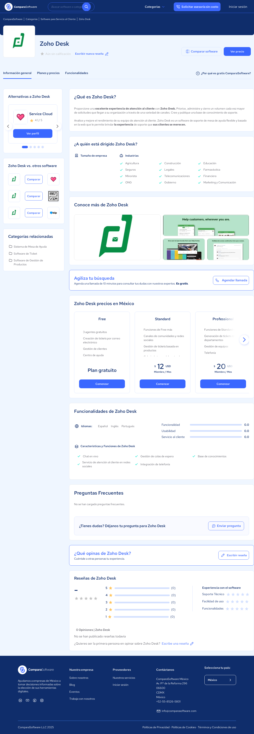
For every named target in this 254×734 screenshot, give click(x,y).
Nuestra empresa (81, 670)
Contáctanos (165, 670)
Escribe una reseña (178, 643)
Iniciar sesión (238, 7)
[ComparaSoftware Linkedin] (20, 700)
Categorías (155, 6)
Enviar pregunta (226, 526)
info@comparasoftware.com (176, 711)
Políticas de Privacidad (156, 727)
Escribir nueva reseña (92, 53)
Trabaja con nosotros (82, 698)
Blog (72, 685)
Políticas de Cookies (184, 727)
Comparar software (201, 51)
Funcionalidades (76, 73)
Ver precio (237, 51)
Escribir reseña (234, 555)
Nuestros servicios (124, 678)
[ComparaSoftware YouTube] (27, 700)
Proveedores (122, 670)
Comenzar (102, 384)
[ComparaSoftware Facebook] (34, 700)
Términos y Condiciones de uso (217, 727)
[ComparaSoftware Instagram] (41, 700)
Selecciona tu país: (217, 668)
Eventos (74, 691)
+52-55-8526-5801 (168, 701)
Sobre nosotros (78, 678)
